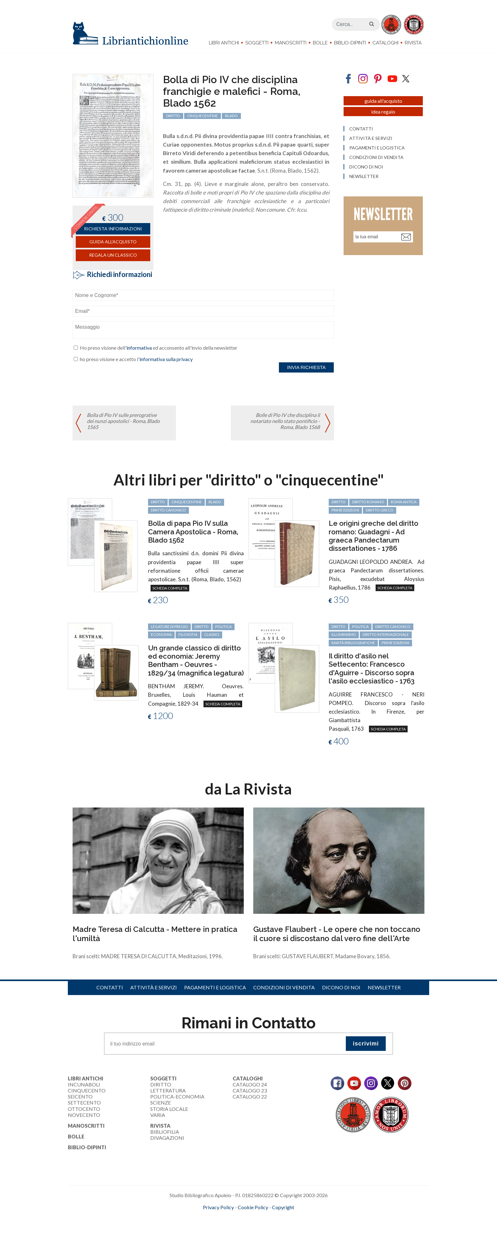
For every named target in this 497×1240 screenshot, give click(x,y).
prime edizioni (345, 510)
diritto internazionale (386, 634)
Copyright (283, 1207)
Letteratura (168, 1090)
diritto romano (368, 501)
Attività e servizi (153, 987)
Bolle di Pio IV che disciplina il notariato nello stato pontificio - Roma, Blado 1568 (285, 421)
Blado (215, 501)
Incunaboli (84, 1084)
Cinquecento (87, 1090)
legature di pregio (169, 626)
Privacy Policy (218, 1207)
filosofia (187, 634)
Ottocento (84, 1109)
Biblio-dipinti (350, 43)
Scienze (160, 1102)
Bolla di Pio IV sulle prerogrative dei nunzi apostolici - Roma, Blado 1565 (123, 421)
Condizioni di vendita (284, 987)
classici (211, 634)
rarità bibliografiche (353, 642)
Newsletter (384, 987)
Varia (157, 1115)
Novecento (84, 1115)
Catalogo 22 (250, 1096)
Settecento (84, 1102)
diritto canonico (168, 510)
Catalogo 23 (250, 1090)
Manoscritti (291, 43)
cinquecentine (186, 501)
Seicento (80, 1096)
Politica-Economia (177, 1096)
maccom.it (229, 1217)
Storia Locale (169, 1109)
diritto (158, 501)
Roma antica (403, 501)
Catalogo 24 (250, 1084)
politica (223, 626)
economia (161, 634)
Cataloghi (385, 43)
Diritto (160, 1084)
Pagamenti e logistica (215, 987)
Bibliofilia (164, 1132)
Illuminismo (344, 634)
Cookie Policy (253, 1207)
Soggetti (256, 43)
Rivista (413, 43)
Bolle (320, 43)
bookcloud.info (260, 1217)
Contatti (109, 987)
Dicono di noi (341, 987)
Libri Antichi (224, 43)
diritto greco (379, 510)
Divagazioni (167, 1138)
